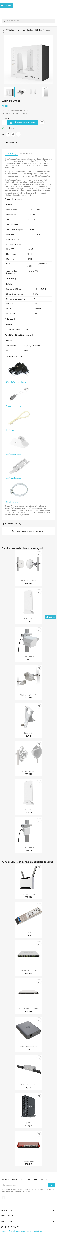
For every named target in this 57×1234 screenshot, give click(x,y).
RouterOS (31, 244)
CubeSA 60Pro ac (28, 847)
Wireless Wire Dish (28, 771)
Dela (8, 134)
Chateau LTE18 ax (28, 894)
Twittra (13, 134)
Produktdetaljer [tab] (26, 153)
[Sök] (28, 21)
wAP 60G (28, 809)
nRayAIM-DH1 (28, 733)
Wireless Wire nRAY (28, 580)
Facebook (3, 1197)
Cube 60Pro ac (28, 657)
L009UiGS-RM (28, 1161)
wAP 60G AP (28, 619)
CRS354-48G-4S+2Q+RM (28, 1009)
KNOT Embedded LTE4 (28, 1047)
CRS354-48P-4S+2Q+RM (28, 970)
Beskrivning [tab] (11, 153)
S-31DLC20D (28, 932)
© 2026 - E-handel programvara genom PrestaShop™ (22, 1231)
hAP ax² (28, 1123)
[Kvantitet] (4, 122)
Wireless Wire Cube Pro (28, 695)
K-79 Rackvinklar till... (28, 1085)
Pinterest (18, 134)
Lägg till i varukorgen (22, 122)
